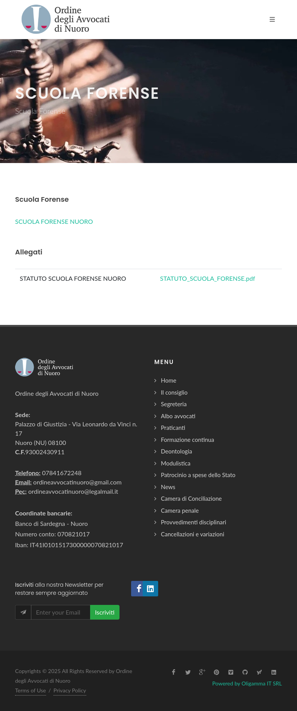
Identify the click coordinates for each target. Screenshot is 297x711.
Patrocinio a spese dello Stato (198, 474)
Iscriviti (104, 612)
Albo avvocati (178, 415)
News (168, 486)
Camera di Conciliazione (191, 498)
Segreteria (174, 403)
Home (168, 380)
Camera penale (180, 510)
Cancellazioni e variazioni (192, 534)
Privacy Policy (69, 690)
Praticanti (173, 427)
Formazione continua (187, 439)
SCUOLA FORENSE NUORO (54, 221)
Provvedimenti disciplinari (193, 522)
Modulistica (175, 463)
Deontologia (176, 451)
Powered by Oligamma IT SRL (247, 683)
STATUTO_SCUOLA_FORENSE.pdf (207, 278)
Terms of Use (30, 690)
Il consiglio (174, 392)
